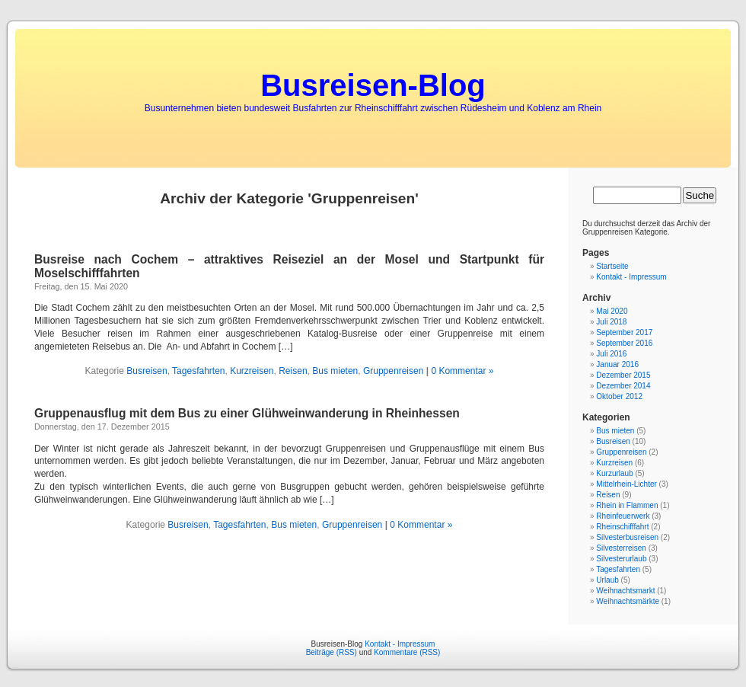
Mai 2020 (611, 311)
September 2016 (624, 343)
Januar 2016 (617, 364)
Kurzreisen (251, 371)
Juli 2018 (611, 322)
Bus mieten (335, 371)
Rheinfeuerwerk (622, 516)
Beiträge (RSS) (331, 652)
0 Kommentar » (462, 371)
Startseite (612, 266)
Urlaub (607, 580)
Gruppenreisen (393, 371)
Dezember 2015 (623, 375)
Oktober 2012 (619, 396)
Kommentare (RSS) (407, 652)
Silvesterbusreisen (627, 537)
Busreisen (146, 371)
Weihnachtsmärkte (627, 601)
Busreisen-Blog (373, 85)
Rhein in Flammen (627, 505)
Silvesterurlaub (621, 558)
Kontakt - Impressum (631, 277)
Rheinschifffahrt (622, 526)
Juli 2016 (611, 354)
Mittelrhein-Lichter (626, 484)
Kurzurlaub (614, 473)
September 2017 (624, 332)
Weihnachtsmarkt (625, 590)
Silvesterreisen (621, 548)
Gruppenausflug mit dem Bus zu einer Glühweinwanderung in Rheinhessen (247, 413)
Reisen (293, 371)
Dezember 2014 (623, 386)
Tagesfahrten (198, 371)
